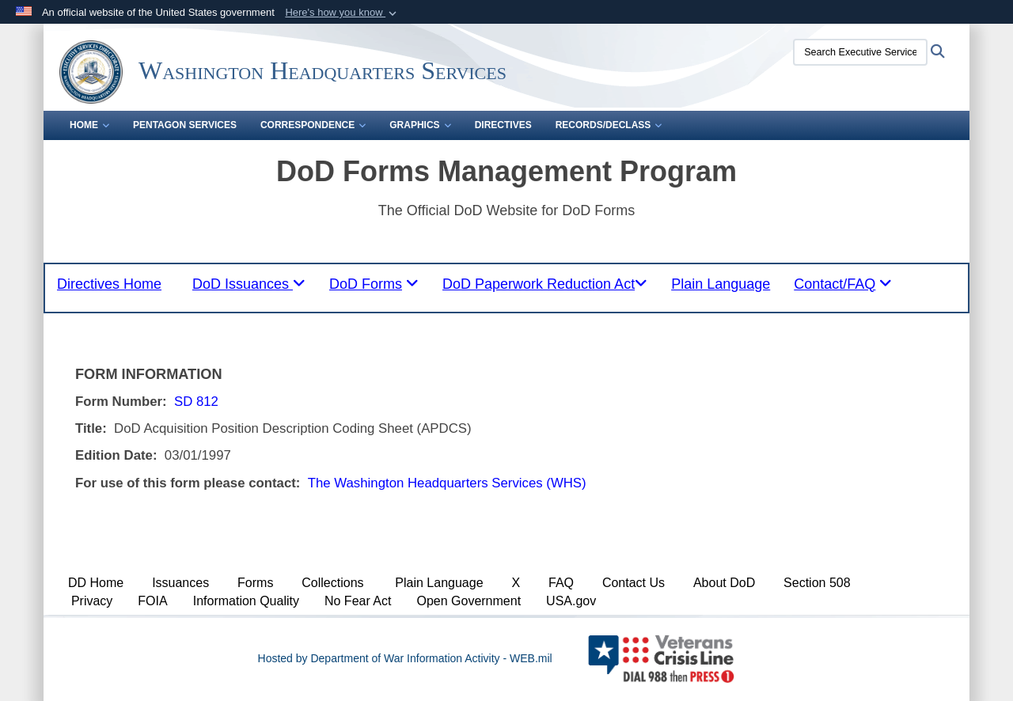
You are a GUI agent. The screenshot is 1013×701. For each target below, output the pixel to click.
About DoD (724, 582)
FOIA (152, 601)
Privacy (91, 601)
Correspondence (313, 125)
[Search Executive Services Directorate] (860, 52)
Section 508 (817, 582)
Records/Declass (609, 125)
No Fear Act (357, 601)
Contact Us (633, 582)
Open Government (468, 601)
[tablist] (248, 284)
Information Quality (246, 601)
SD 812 (196, 401)
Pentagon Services (185, 125)
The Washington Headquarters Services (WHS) (447, 483)
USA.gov (571, 601)
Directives (503, 125)
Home (89, 125)
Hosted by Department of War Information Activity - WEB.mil (405, 658)
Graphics (419, 125)
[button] (342, 13)
